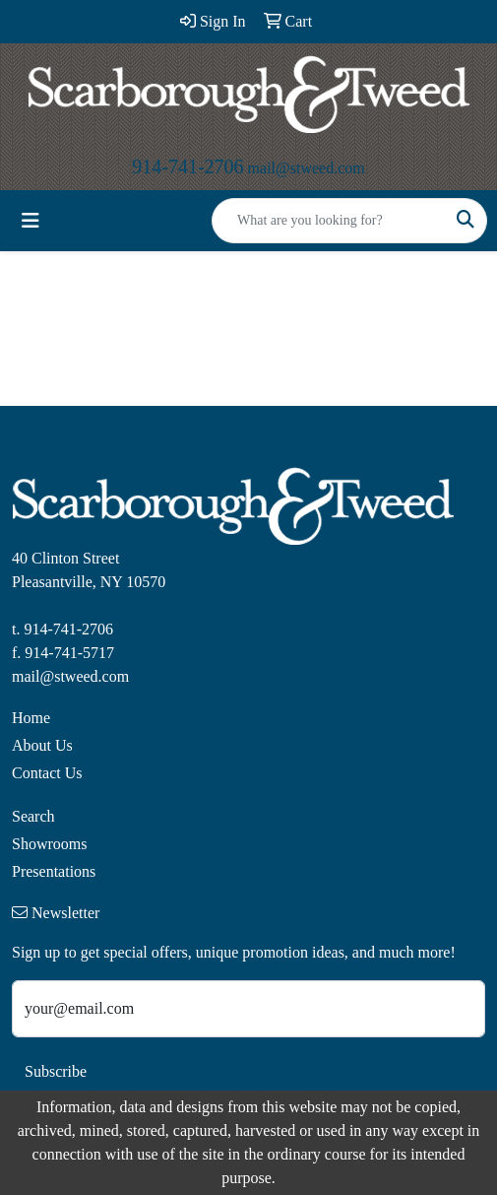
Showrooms (49, 843)
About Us (42, 745)
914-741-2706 (187, 166)
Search (33, 816)
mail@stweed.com (306, 168)
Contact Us (47, 772)
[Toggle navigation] (30, 220)
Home (31, 717)
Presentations (53, 871)
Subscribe (56, 1071)
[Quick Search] (329, 220)
